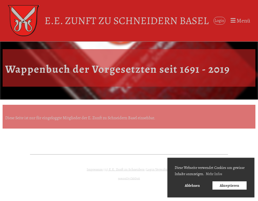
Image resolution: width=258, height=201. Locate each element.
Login (219, 21)
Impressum (95, 169)
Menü (240, 21)
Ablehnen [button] (192, 185)
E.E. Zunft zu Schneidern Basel (127, 20)
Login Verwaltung (158, 169)
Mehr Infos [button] (214, 174)
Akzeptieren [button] (229, 185)
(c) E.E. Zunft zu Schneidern (124, 169)
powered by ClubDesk (129, 178)
